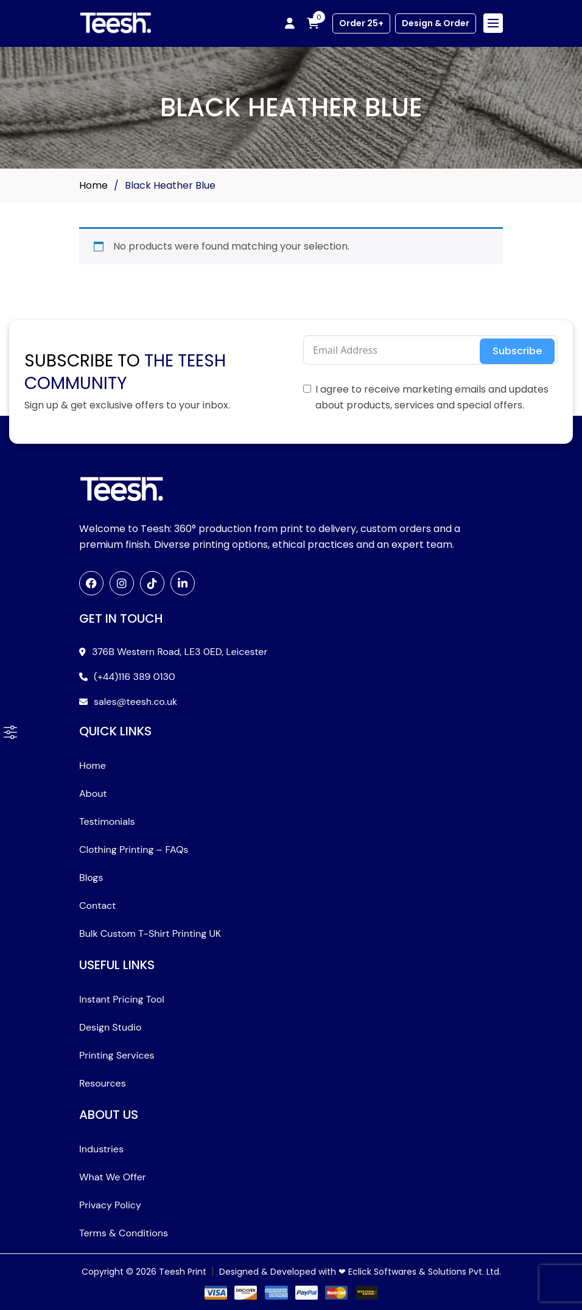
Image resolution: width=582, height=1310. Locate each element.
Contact (97, 905)
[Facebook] (91, 583)
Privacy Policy (110, 1205)
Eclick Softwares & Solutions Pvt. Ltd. (424, 1272)
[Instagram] (122, 583)
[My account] (290, 23)
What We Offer (112, 1177)
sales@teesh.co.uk (135, 701)
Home (93, 185)
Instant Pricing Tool (121, 999)
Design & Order (435, 23)
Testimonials (107, 821)
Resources (102, 1083)
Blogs (91, 877)
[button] (10, 732)
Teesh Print (182, 1272)
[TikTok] (152, 583)
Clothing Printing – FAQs (133, 849)
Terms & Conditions (123, 1233)
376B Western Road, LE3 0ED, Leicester (179, 651)
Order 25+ (361, 23)
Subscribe (517, 351)
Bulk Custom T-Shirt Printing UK (150, 933)
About (93, 793)
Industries (101, 1149)
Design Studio (110, 1027)
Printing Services (117, 1055)
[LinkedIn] (182, 583)
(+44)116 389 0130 (134, 676)
